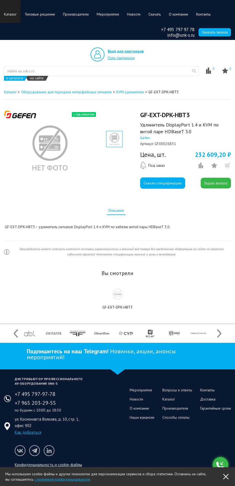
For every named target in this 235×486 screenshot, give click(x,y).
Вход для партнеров (126, 51)
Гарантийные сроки (215, 408)
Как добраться (28, 432)
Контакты (203, 14)
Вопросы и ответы (177, 390)
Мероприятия (108, 14)
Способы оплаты (175, 417)
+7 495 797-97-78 (35, 394)
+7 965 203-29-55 (35, 402)
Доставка (207, 399)
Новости (133, 14)
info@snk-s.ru (181, 35)
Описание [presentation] (116, 210)
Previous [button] (16, 333)
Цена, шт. (153, 154)
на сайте (37, 78)
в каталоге (14, 78)
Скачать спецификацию (163, 183)
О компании (178, 14)
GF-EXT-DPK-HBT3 (117, 307)
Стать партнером (121, 57)
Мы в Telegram (34, 450)
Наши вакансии (142, 417)
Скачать (154, 14)
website (194, 71)
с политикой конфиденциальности (62, 479)
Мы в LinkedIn (49, 450)
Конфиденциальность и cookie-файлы (48, 464)
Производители (76, 14)
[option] (49, 147)
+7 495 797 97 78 (178, 29)
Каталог (10, 14)
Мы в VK (20, 450)
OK (226, 476)
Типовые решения (40, 14)
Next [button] (219, 333)
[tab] (116, 210)
